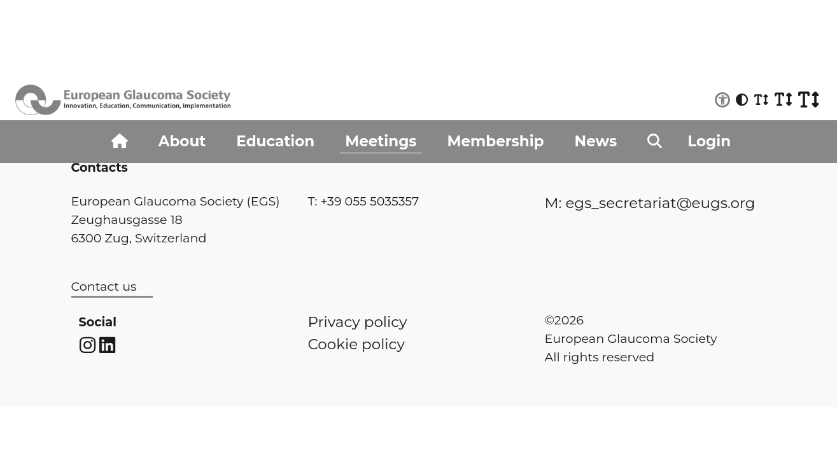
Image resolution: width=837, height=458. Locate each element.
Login (709, 141)
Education (275, 141)
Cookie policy (356, 344)
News (596, 141)
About (182, 141)
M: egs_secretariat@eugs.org (650, 203)
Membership (495, 141)
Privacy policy (357, 322)
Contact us (104, 286)
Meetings (380, 141)
